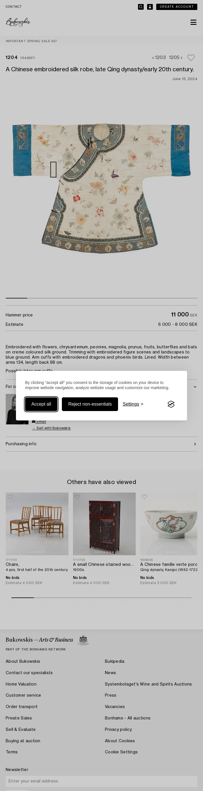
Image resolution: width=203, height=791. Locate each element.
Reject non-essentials (90, 404)
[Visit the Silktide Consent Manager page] (171, 404)
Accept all (41, 404)
